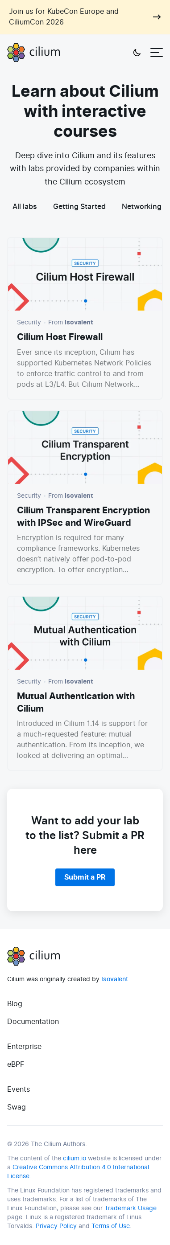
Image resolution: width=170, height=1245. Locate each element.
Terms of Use (110, 1226)
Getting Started (79, 206)
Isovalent (114, 979)
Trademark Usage (130, 1208)
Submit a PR (85, 877)
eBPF (15, 1064)
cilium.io (74, 1158)
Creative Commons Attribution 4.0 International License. (78, 1172)
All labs (24, 206)
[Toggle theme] (137, 53)
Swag (16, 1107)
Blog (14, 1004)
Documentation (33, 1021)
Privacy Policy (56, 1226)
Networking (142, 206)
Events (18, 1089)
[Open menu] (156, 52)
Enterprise (24, 1046)
